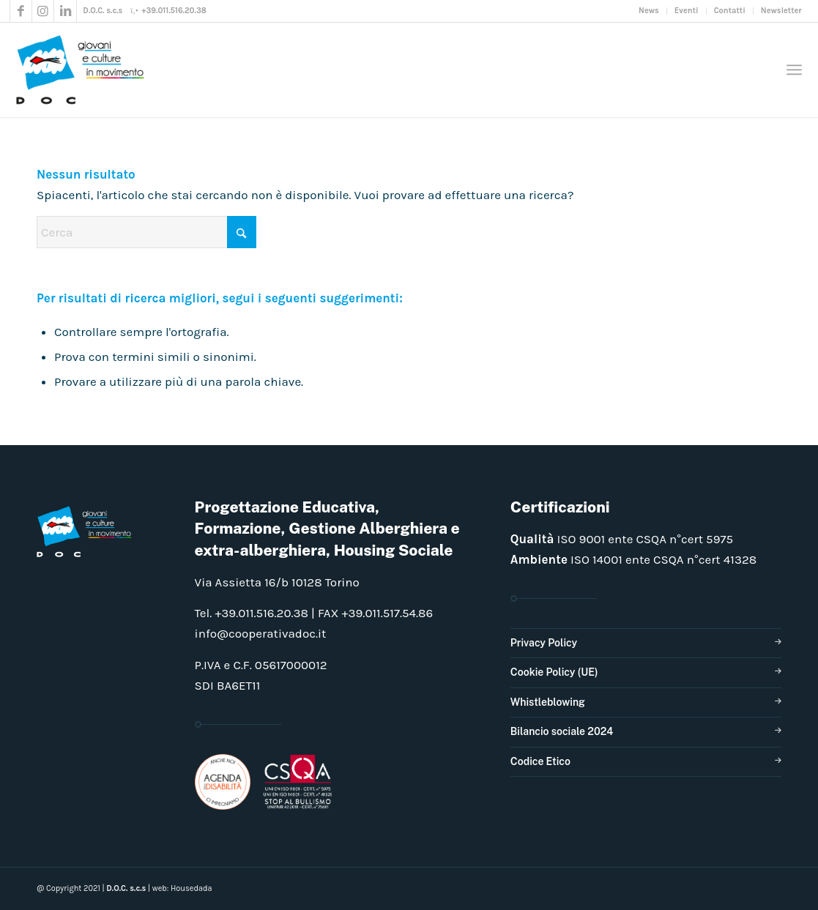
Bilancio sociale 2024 (562, 731)
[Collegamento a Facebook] (20, 11)
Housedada (191, 888)
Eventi (686, 10)
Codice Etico (540, 761)
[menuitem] (649, 11)
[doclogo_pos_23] (85, 69)
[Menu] (794, 69)
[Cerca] (146, 232)
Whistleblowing (547, 702)
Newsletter (781, 10)
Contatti (730, 10)
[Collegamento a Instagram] (42, 11)
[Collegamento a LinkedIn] (65, 11)
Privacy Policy (543, 643)
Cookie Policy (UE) (554, 672)
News (649, 10)
